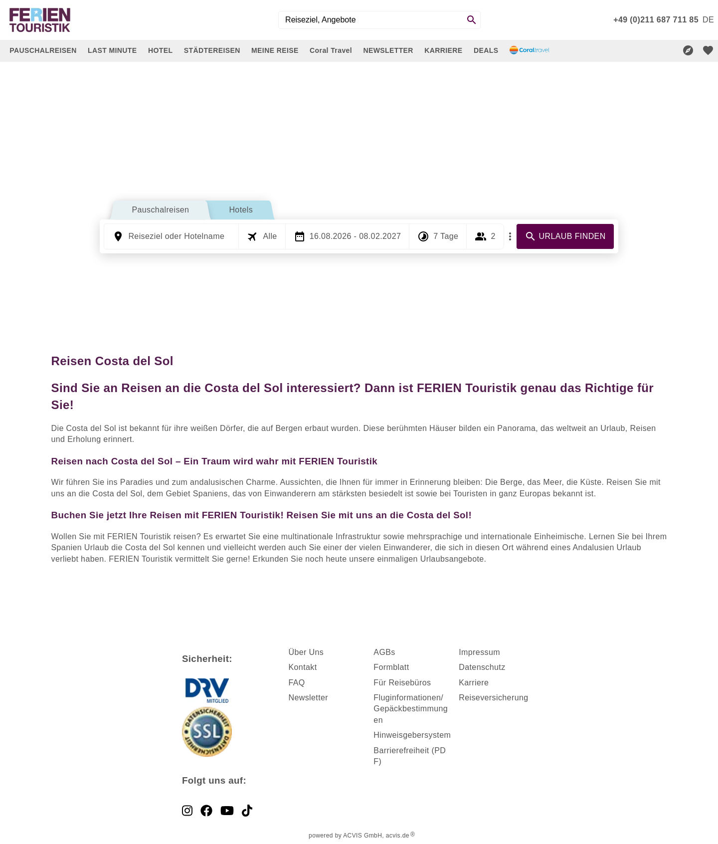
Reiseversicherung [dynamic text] (493, 697)
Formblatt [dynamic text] (391, 667)
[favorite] (708, 50)
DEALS (486, 50)
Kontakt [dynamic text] (302, 667)
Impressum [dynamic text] (479, 652)
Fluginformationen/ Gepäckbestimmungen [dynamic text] (410, 708)
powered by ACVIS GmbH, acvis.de (359, 835)
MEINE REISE (275, 50)
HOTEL (160, 50)
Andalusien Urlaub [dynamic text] (607, 547)
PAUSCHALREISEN (42, 50)
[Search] (472, 20)
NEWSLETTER (388, 50)
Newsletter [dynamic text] (308, 697)
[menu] (708, 19)
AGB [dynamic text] (382, 652)
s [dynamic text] (393, 652)
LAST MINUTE (112, 50)
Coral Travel (331, 50)
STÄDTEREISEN (212, 50)
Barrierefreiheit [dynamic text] (401, 750)
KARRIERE (443, 50)
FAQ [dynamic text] (296, 682)
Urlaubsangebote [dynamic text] (452, 559)
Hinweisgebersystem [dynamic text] (412, 735)
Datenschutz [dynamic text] (482, 667)
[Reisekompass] (688, 50)
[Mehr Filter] (510, 236)
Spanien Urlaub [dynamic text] (80, 547)
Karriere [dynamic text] (474, 682)
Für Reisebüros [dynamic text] (402, 682)
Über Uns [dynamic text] (306, 652)
